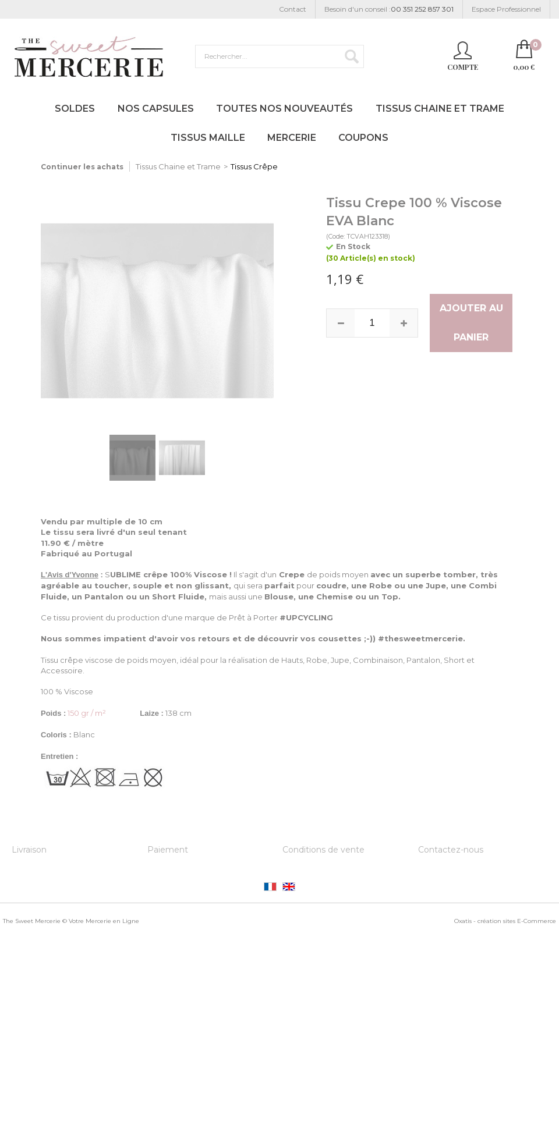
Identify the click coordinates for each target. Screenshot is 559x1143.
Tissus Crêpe (254, 166)
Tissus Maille (208, 137)
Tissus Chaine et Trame (440, 108)
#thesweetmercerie (420, 638)
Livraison (29, 849)
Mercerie (291, 137)
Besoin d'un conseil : (389, 10)
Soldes (75, 108)
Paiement (167, 849)
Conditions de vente (323, 849)
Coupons (363, 137)
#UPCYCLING (306, 617)
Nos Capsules (156, 108)
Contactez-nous (450, 849)
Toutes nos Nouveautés (284, 108)
